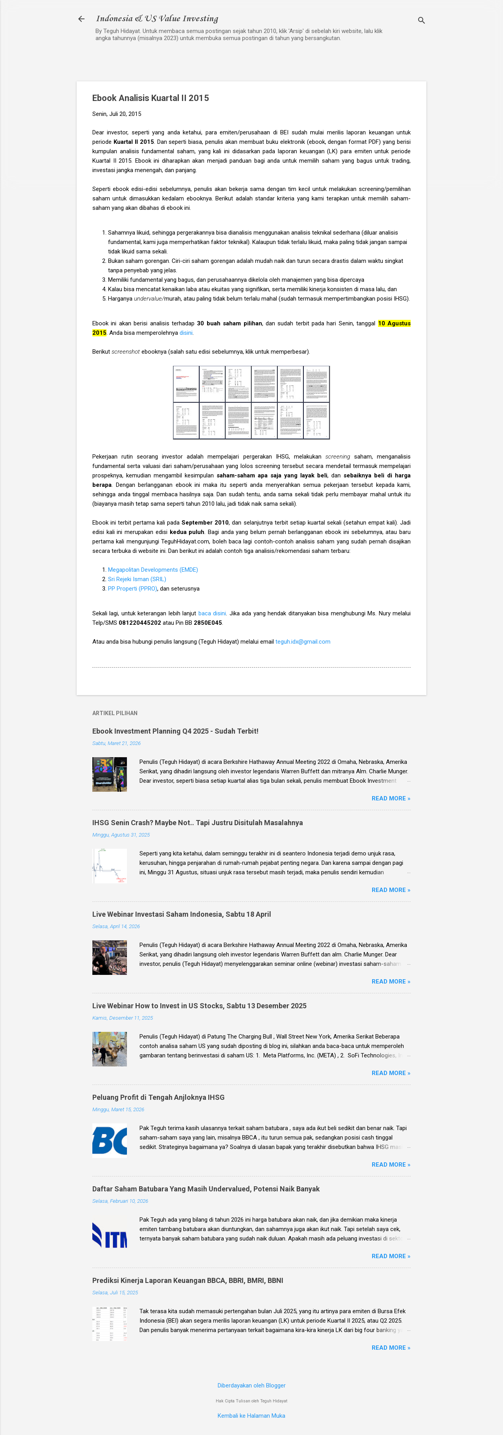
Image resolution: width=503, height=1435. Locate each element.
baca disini (212, 613)
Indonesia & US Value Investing (156, 19)
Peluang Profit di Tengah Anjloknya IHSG (158, 1097)
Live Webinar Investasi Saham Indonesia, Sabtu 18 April (181, 914)
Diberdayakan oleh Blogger (252, 1385)
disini (186, 332)
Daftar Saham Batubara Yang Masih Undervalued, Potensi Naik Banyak (206, 1189)
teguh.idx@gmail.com (302, 641)
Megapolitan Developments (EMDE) (153, 569)
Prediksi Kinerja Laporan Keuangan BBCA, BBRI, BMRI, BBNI (187, 1280)
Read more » (391, 798)
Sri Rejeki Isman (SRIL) (137, 579)
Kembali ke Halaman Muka (251, 1415)
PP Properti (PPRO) (132, 588)
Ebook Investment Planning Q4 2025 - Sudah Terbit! (175, 731)
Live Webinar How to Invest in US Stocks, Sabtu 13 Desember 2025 (199, 1006)
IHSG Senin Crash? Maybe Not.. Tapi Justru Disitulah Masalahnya (197, 822)
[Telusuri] (421, 21)
